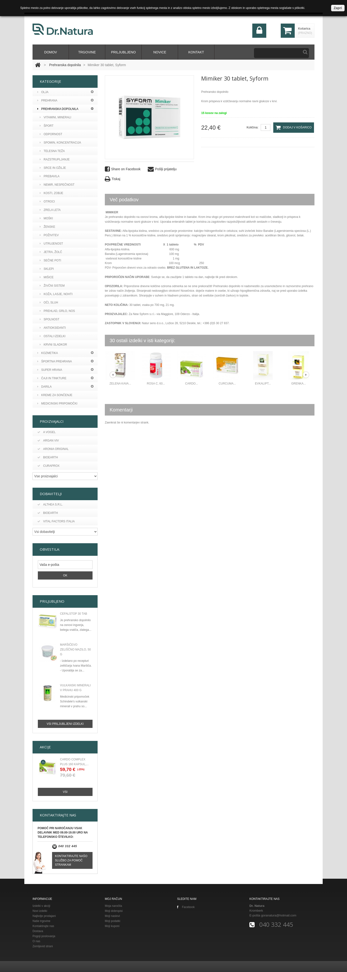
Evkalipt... (263, 383)
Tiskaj (112, 179)
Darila (44, 386)
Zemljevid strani (43, 945)
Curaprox (48, 465)
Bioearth (47, 457)
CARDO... (191, 383)
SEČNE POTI (50, 260)
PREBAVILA (50, 176)
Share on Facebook (122, 169)
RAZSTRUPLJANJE (55, 159)
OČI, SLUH (49, 302)
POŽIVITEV (49, 235)
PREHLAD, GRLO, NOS (57, 311)
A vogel (46, 432)
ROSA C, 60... (156, 383)
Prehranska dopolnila (65, 65)
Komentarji (121, 409)
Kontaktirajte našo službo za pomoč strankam (71, 859)
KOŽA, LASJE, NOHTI (56, 294)
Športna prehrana (54, 361)
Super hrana (49, 370)
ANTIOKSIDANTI (53, 327)
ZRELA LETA (50, 210)
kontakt (196, 52)
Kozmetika (47, 353)
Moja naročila (113, 905)
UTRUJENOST (51, 243)
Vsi (65, 791)
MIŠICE (46, 277)
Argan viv (48, 440)
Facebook (186, 906)
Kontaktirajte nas (43, 925)
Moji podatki (112, 920)
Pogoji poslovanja (44, 935)
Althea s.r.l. (50, 504)
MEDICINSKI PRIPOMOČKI (57, 403)
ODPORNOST (51, 134)
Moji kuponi (112, 925)
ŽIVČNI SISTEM (52, 285)
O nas (36, 940)
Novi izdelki (40, 910)
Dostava (38, 930)
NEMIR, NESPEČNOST (57, 184)
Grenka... (298, 383)
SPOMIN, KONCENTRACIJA (60, 142)
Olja (42, 92)
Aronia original (53, 449)
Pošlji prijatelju (162, 169)
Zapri (338, 8)
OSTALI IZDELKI (52, 336)
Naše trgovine (41, 920)
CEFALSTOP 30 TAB (73, 612)
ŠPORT (46, 125)
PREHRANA (47, 100)
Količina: (252, 127)
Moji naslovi (112, 915)
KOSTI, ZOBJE (51, 193)
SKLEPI (47, 269)
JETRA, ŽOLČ (51, 252)
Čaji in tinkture (51, 378)
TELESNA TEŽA (52, 151)
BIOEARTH (47, 513)
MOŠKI (46, 218)
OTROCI (47, 201)
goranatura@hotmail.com (278, 914)
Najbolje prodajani (44, 915)
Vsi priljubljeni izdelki (65, 723)
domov (50, 52)
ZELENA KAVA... (120, 383)
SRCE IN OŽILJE (53, 168)
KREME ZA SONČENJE (54, 395)
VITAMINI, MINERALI (55, 117)
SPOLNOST (49, 319)
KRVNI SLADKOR (53, 344)
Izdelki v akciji (41, 905)
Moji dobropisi (114, 910)
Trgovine (87, 52)
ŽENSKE (47, 226)
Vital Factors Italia (56, 521)
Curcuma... (227, 383)
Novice (159, 52)
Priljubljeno (123, 52)
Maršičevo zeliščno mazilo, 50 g (75, 648)
